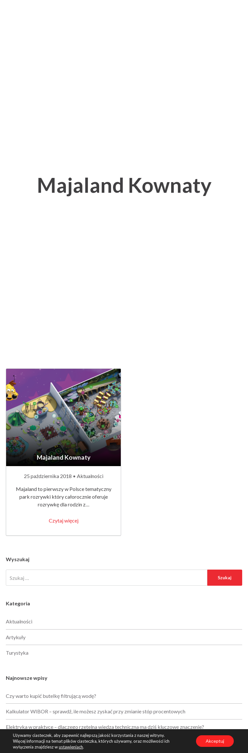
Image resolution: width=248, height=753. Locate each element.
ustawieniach (71, 746)
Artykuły (16, 637)
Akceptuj (215, 741)
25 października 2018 (48, 476)
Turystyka (17, 653)
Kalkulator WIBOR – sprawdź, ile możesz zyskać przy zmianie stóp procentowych (95, 711)
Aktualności (90, 476)
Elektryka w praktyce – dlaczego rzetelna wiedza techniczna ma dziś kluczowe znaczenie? (105, 727)
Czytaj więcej (63, 520)
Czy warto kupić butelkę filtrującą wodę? (51, 696)
